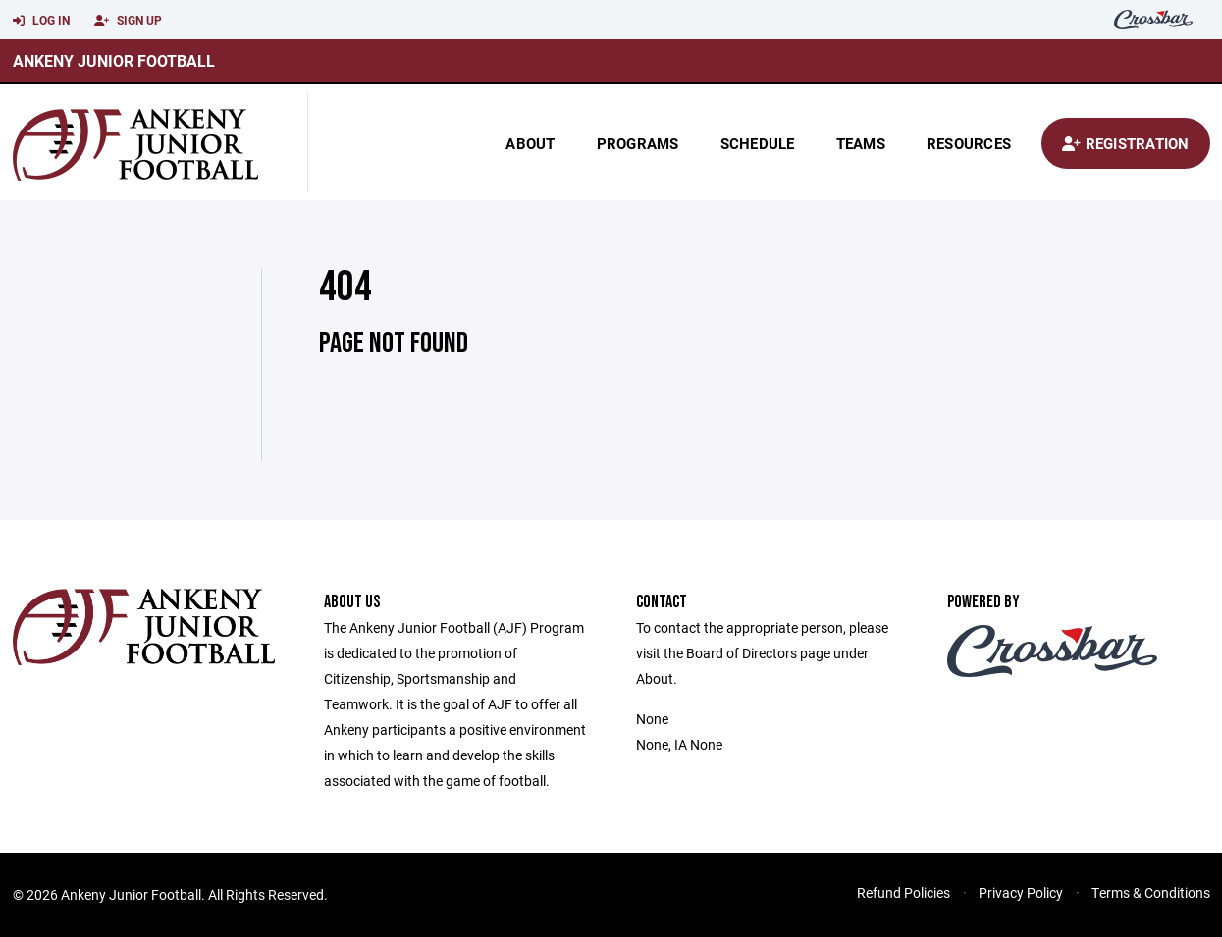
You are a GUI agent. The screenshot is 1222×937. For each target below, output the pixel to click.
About (530, 143)
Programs (638, 143)
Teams (860, 143)
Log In (41, 20)
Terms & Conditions (1150, 892)
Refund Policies (903, 892)
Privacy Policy (1021, 892)
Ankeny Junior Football (114, 60)
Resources (969, 143)
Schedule (757, 143)
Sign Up (128, 20)
